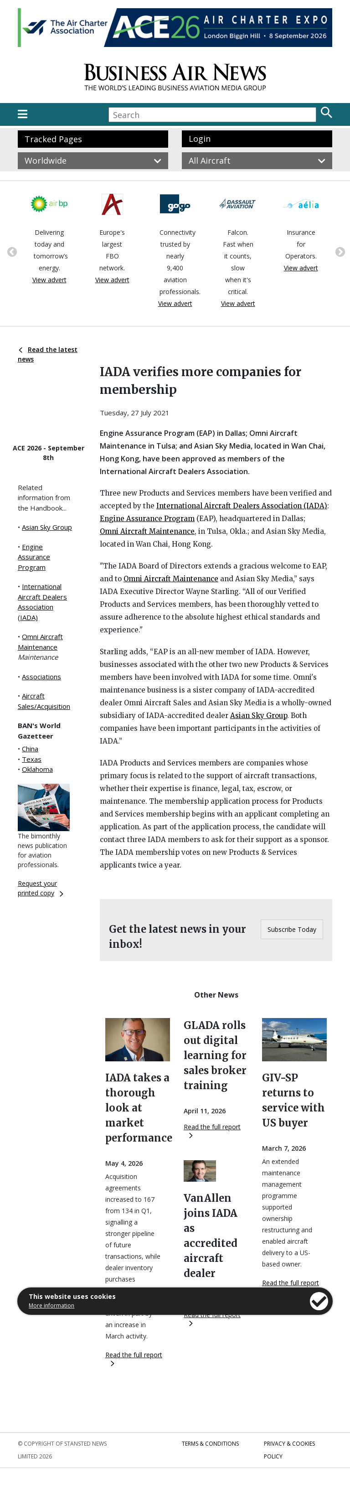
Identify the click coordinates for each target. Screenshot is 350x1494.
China (30, 748)
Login (200, 138)
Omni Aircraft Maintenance (147, 531)
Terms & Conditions (210, 1443)
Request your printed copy (40, 888)
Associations (41, 676)
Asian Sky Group (47, 527)
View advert (49, 279)
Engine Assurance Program (34, 557)
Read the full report (133, 1358)
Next (339, 251)
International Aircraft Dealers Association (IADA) (241, 505)
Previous (10, 251)
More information (51, 1305)
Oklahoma (37, 769)
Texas (31, 759)
